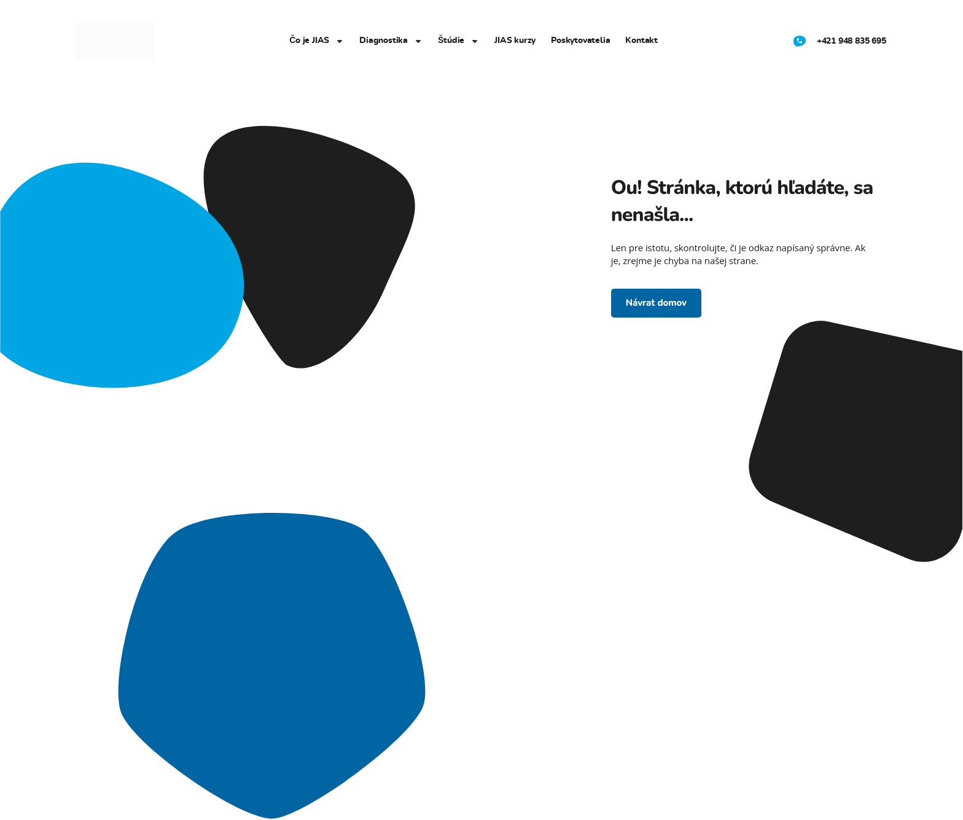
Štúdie (458, 41)
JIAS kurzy (515, 40)
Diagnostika (391, 41)
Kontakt (641, 40)
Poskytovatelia (580, 40)
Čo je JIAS (316, 41)
